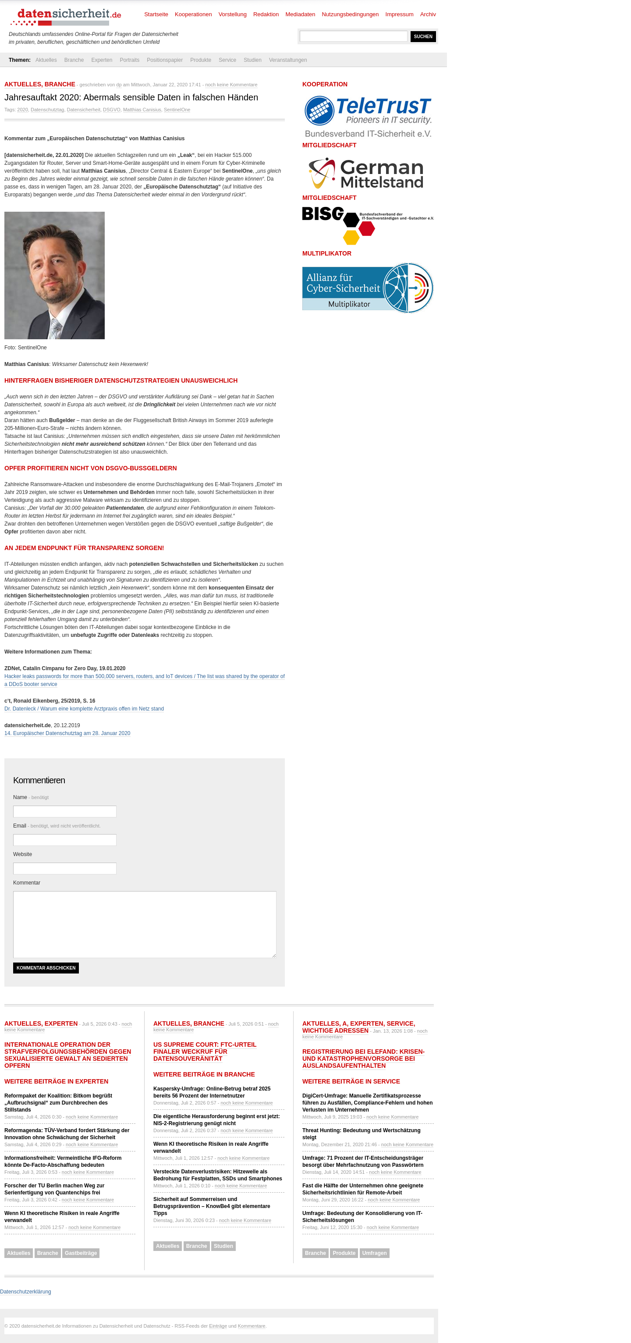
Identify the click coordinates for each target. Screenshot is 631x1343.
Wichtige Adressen (335, 1030)
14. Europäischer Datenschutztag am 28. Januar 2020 (67, 733)
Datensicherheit (83, 109)
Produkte (200, 60)
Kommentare (252, 1326)
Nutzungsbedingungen (350, 14)
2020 (22, 109)
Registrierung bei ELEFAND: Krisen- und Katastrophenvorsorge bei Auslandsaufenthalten (363, 1058)
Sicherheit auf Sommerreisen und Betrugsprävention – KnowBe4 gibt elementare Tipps (211, 1206)
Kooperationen (193, 14)
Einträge (218, 1326)
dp (118, 84)
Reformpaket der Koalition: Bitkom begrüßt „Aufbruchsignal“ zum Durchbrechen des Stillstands (58, 1103)
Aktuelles (46, 60)
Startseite (156, 14)
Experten (101, 60)
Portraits (129, 60)
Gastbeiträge (81, 1253)
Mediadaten (301, 14)
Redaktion (266, 14)
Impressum (400, 14)
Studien (253, 60)
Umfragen (374, 1253)
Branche (74, 60)
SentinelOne (177, 109)
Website (22, 854)
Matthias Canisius (142, 109)
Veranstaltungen (288, 60)
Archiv (428, 14)
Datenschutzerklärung (25, 1292)
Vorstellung (233, 14)
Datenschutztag (47, 109)
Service (227, 60)
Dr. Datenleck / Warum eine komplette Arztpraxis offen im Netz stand (84, 709)
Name (31, 797)
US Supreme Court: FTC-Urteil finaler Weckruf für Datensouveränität (205, 1051)
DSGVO (112, 109)
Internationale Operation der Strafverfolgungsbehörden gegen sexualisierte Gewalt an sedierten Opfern (67, 1055)
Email (57, 826)
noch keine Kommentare (231, 84)
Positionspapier (165, 60)
